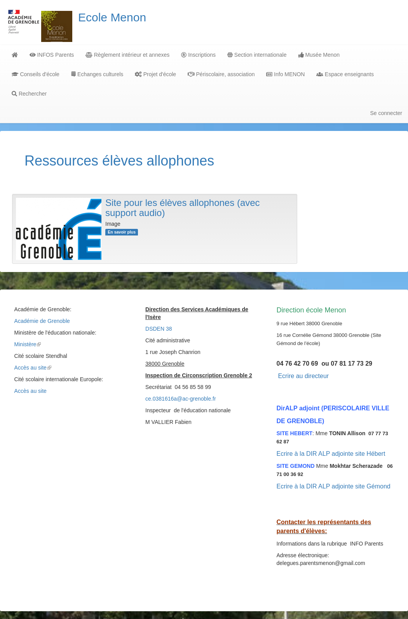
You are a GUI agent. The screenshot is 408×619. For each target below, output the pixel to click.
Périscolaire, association (221, 74)
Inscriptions (198, 55)
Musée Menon (319, 55)
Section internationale (257, 55)
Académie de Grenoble (42, 321)
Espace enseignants (344, 74)
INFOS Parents (52, 55)
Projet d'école (155, 74)
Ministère (27, 344)
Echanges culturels (97, 74)
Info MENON (285, 74)
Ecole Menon (112, 17)
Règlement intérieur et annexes (127, 55)
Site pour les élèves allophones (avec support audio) (182, 207)
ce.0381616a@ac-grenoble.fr (180, 399)
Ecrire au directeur (303, 376)
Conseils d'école (35, 74)
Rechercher (29, 94)
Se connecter (386, 113)
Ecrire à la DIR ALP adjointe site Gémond (334, 486)
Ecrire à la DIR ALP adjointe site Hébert (331, 453)
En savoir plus (122, 232)
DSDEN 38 (158, 329)
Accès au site (32, 367)
